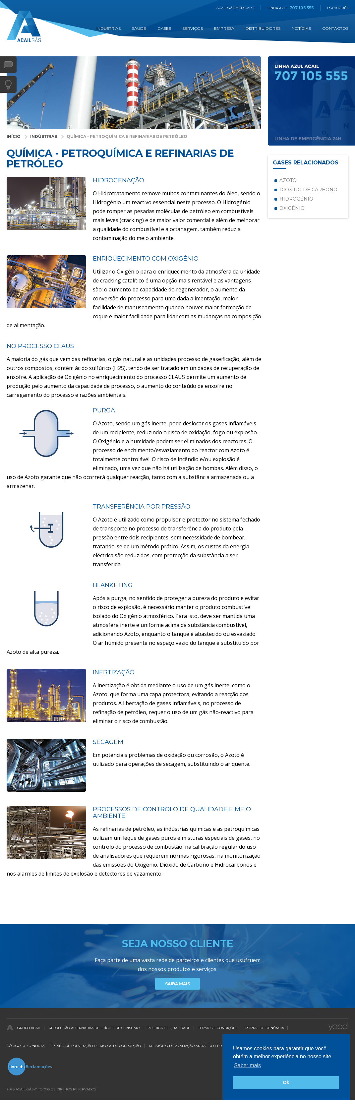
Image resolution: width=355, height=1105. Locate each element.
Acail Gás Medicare (235, 8)
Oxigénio (292, 208)
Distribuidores (263, 28)
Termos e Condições (217, 1028)
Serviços (192, 28)
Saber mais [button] (247, 1065)
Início (14, 136)
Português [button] (337, 8)
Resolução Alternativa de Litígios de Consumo (94, 1028)
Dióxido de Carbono (308, 190)
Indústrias (43, 136)
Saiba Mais (177, 983)
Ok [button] (286, 1082)
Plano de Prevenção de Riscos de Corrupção (96, 1046)
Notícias (301, 28)
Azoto (288, 180)
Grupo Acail (29, 1028)
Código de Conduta (25, 1046)
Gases (164, 28)
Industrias (108, 28)
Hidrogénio (296, 199)
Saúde (139, 28)
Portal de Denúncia (264, 1028)
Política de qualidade (169, 1028)
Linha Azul (290, 8)
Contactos (335, 28)
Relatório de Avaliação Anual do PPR (185, 1046)
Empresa (224, 28)
